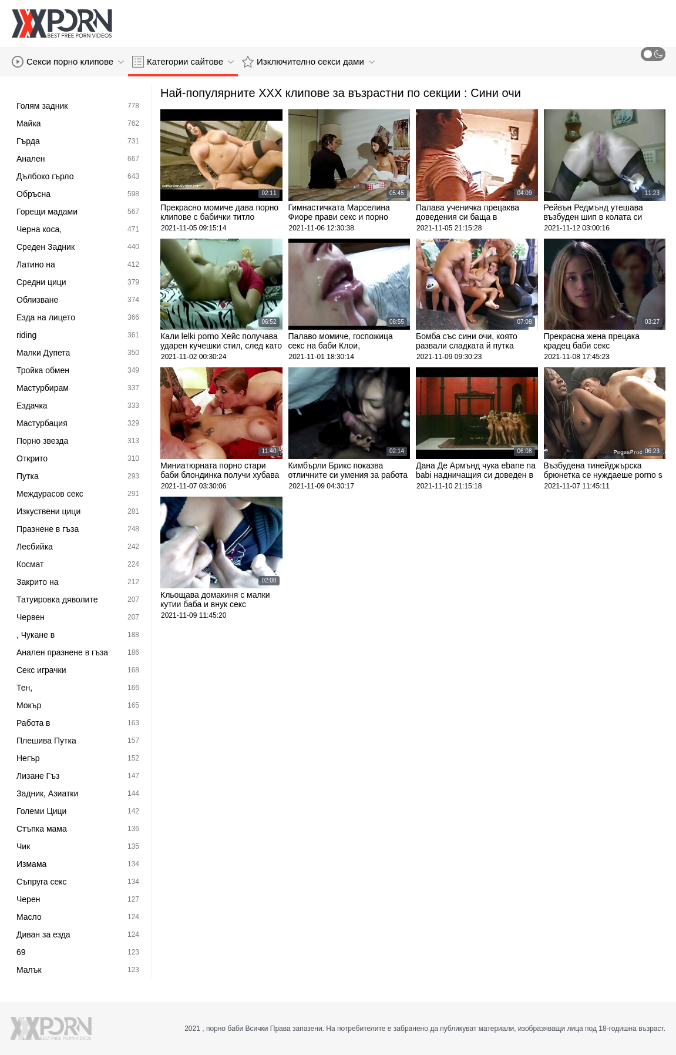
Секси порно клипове (68, 62)
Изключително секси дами (308, 62)
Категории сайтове (183, 62)
